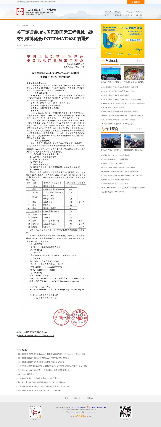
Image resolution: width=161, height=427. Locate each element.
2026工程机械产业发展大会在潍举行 (116, 95)
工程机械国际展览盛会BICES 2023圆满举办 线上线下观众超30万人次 (44, 386)
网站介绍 (77, 398)
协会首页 (24, 2)
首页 (18, 25)
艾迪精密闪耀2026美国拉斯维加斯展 (116, 179)
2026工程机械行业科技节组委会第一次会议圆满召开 (122, 99)
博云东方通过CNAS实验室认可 (114, 107)
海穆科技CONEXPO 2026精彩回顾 (115, 159)
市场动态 (129, 12)
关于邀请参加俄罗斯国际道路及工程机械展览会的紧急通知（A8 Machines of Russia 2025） (52, 354)
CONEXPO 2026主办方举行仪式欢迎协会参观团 (120, 171)
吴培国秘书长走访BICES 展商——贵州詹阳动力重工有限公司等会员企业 (45, 370)
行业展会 (139, 12)
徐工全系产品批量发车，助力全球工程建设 (118, 120)
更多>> (139, 61)
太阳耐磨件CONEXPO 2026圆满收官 (116, 155)
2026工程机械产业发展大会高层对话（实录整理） (121, 87)
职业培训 (118, 15)
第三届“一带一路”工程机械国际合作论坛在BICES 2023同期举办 (42, 382)
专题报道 (129, 15)
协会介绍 (118, 12)
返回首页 (108, 12)
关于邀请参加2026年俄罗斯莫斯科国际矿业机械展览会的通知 (41, 362)
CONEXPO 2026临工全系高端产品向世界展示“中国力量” (123, 188)
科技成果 (139, 15)
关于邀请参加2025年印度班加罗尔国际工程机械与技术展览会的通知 (43, 358)
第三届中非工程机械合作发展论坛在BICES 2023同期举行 (39, 390)
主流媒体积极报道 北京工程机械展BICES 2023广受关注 (39, 378)
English (136, 1)
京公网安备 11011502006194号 (96, 407)
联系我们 (90, 398)
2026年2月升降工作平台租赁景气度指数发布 (119, 91)
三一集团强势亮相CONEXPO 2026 (115, 184)
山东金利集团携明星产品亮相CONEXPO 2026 (119, 167)
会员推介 (108, 15)
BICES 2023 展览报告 (26, 374)
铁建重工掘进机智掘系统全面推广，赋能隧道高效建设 (122, 116)
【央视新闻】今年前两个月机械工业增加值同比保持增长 (123, 103)
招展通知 (25, 25)
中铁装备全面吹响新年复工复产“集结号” (117, 124)
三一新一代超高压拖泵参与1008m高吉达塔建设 (120, 111)
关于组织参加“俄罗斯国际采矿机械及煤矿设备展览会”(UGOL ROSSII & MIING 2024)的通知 (52, 366)
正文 (32, 25)
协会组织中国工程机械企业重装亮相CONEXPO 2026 (122, 175)
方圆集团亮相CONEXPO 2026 (113, 192)
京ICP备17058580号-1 (80, 407)
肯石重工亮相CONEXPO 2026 (113, 163)
